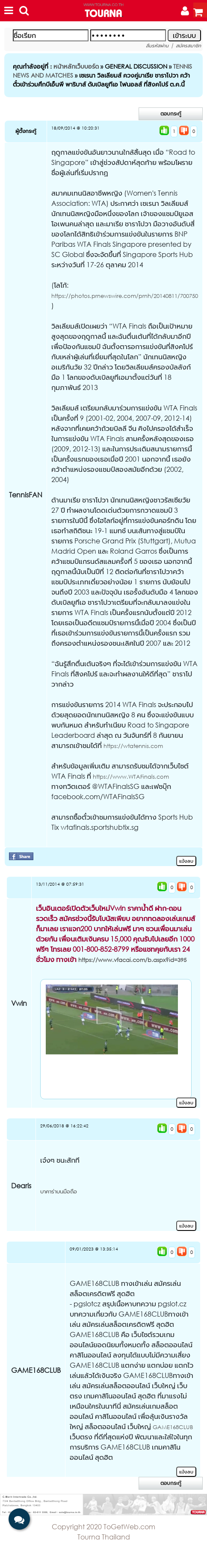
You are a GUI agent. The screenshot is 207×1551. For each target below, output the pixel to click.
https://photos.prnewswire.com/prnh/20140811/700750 (124, 296)
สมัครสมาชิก (188, 45)
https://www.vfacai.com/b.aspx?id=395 (132, 960)
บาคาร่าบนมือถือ (58, 1191)
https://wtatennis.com (133, 746)
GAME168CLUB (173, 1427)
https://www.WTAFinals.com (131, 776)
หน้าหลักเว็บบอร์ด (76, 66)
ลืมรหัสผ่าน (157, 45)
